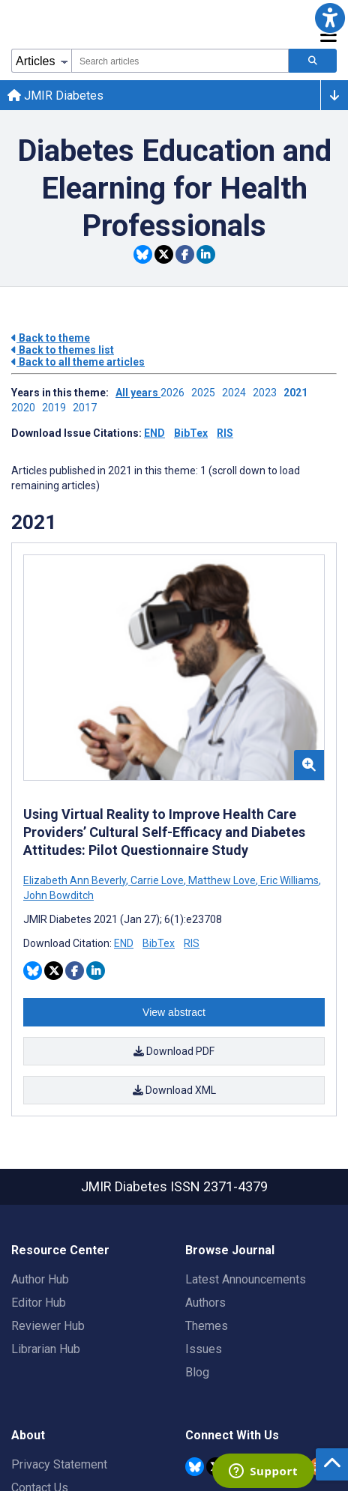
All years (138, 393)
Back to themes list (62, 350)
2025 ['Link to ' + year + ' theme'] (206, 393)
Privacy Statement (59, 1464)
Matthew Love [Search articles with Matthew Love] (222, 880)
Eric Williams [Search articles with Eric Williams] (289, 880)
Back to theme (50, 338)
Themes (206, 1326)
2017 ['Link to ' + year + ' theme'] (87, 408)
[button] (330, 17)
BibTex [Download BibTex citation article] (158, 943)
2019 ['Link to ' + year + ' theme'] (57, 408)
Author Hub (40, 1279)
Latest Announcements (245, 1279)
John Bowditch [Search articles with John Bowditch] (58, 895)
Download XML (174, 1090)
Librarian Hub (45, 1349)
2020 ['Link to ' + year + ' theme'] (26, 408)
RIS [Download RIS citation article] (192, 943)
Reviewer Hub (48, 1326)
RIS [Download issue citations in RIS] (225, 433)
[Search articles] (313, 61)
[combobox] (180, 61)
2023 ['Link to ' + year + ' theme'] (268, 393)
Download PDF (174, 1051)
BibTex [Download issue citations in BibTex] (191, 433)
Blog (197, 1372)
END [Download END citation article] (124, 943)
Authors (205, 1302)
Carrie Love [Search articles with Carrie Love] (157, 880)
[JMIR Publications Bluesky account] (194, 1466)
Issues (203, 1349)
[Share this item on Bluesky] (143, 254)
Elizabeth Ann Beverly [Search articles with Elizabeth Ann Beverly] (75, 880)
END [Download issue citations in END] (154, 433)
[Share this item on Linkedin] (205, 254)
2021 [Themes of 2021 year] (33, 522)
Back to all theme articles (78, 362)
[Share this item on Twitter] (163, 254)
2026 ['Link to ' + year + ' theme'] (175, 393)
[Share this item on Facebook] (185, 254)
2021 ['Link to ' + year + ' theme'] (298, 393)
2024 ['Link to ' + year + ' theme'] (237, 393)
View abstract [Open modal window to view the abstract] (174, 1012)
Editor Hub (38, 1302)
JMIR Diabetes (56, 95)
